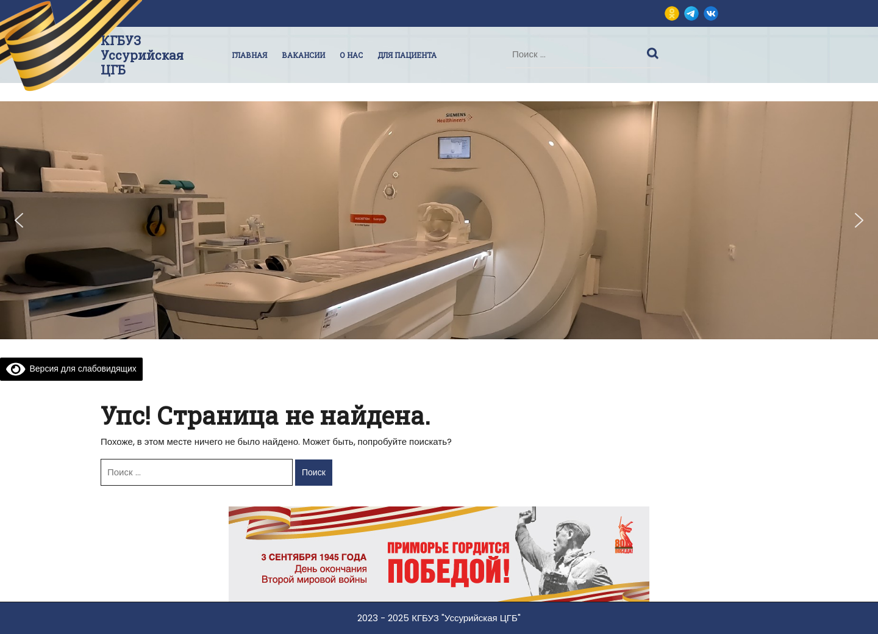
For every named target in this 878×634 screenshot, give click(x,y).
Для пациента (407, 55)
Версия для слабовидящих (71, 368)
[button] (19, 220)
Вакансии (303, 55)
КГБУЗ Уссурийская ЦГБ (142, 54)
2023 (367, 617)
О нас (351, 55)
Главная (249, 55)
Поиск (654, 50)
